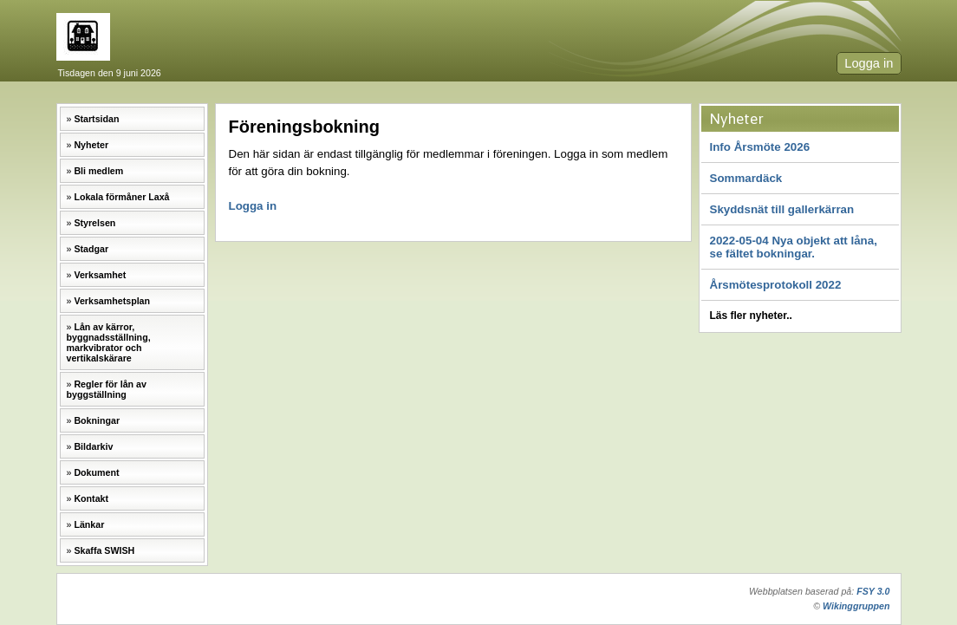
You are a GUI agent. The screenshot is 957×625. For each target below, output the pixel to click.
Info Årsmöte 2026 (760, 146)
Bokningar (97, 420)
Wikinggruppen (856, 606)
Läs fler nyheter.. (751, 315)
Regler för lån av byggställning (106, 389)
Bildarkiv (93, 446)
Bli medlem (98, 171)
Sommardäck (746, 178)
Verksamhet (100, 275)
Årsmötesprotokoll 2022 (776, 284)
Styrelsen (94, 223)
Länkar (89, 524)
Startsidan (96, 119)
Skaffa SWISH (104, 550)
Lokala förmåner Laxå (121, 197)
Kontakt (91, 498)
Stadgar (91, 249)
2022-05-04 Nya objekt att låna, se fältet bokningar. (793, 247)
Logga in (868, 63)
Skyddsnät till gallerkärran (782, 209)
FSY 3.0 (872, 591)
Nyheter (91, 145)
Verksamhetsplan (112, 301)
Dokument (96, 472)
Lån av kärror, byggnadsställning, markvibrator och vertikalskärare (109, 342)
